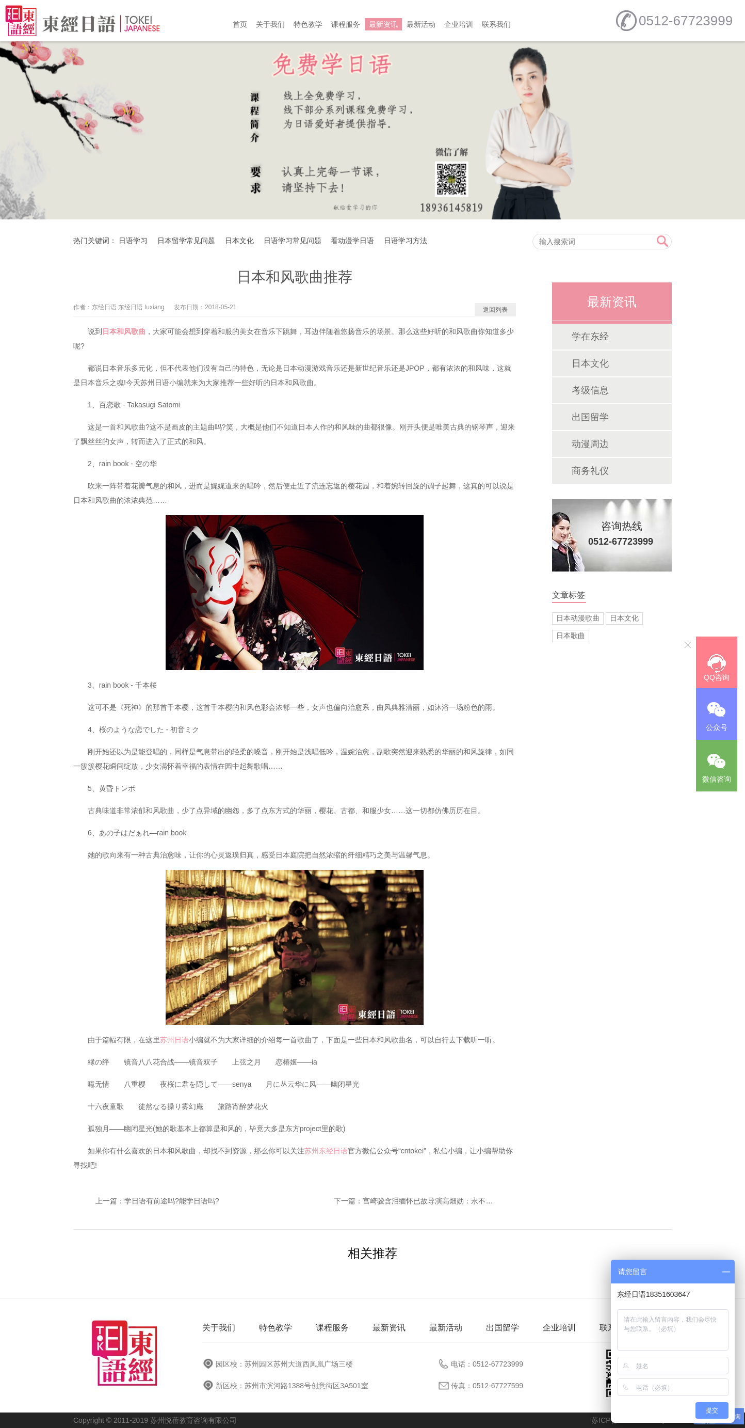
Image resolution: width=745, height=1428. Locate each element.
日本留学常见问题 (186, 240)
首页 (240, 24)
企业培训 (458, 24)
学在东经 (590, 336)
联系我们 (496, 24)
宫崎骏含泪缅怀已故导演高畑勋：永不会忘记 (435, 1201)
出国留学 (590, 417)
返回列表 (495, 309)
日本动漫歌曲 (578, 618)
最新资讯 (383, 24)
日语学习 (133, 240)
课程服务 (345, 24)
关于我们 (270, 24)
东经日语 (104, 307)
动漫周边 (590, 444)
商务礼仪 (590, 471)
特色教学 (308, 24)
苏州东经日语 (326, 1151)
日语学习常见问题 (292, 240)
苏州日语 (174, 1040)
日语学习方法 (405, 240)
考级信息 (590, 390)
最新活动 (421, 24)
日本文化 (239, 240)
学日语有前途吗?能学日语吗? (171, 1201)
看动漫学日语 (352, 240)
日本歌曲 (570, 635)
